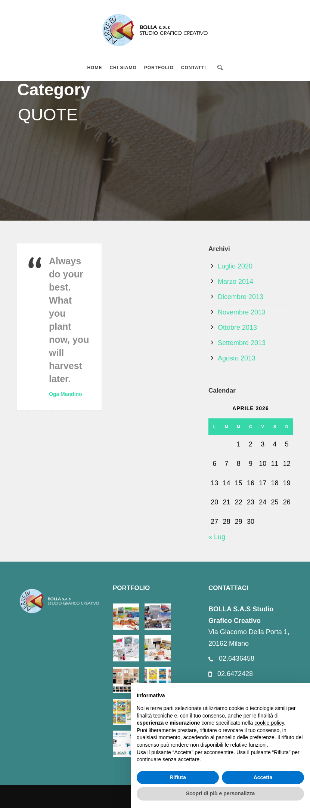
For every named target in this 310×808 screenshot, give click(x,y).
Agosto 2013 (236, 358)
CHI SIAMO (122, 67)
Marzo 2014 (235, 281)
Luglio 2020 (235, 266)
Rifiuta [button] (178, 777)
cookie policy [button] (269, 723)
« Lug (216, 537)
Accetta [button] (263, 777)
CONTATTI (193, 67)
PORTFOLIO (159, 67)
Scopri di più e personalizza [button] (220, 793)
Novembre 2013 (242, 312)
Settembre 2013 (242, 343)
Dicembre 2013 (240, 297)
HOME (94, 67)
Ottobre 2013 (237, 327)
